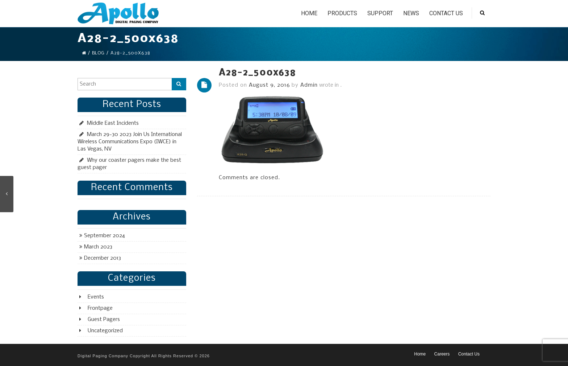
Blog (98, 53)
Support (380, 13)
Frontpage (100, 308)
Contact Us (446, 13)
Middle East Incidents (113, 123)
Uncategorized (105, 331)
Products (342, 13)
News (411, 13)
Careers (442, 354)
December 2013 (102, 258)
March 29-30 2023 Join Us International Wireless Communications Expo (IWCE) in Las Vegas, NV (130, 142)
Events (96, 297)
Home (309, 13)
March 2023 (98, 247)
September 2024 (104, 236)
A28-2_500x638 (257, 73)
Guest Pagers (104, 319)
